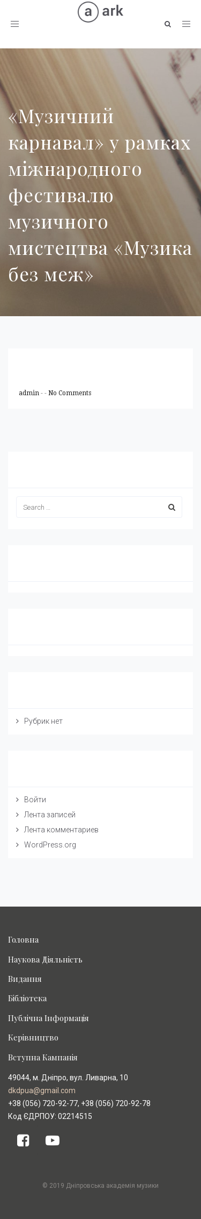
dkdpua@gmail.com (42, 1090)
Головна (23, 939)
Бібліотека (27, 998)
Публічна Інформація (48, 1018)
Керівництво (33, 1037)
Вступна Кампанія (43, 1057)
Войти (35, 799)
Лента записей (50, 814)
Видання (25, 978)
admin (30, 393)
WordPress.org (50, 844)
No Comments (69, 393)
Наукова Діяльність (45, 959)
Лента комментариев (61, 829)
